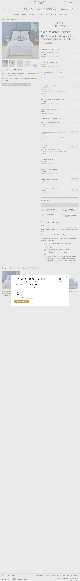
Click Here (29, 298)
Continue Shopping (21, 301)
